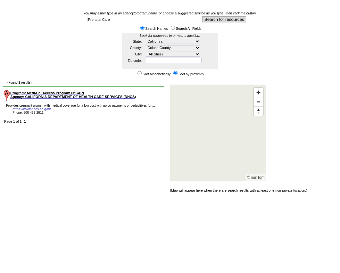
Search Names (156, 28)
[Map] (218, 133)
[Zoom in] (258, 92)
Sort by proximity (191, 74)
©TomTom (255, 177)
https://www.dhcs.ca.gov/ (31, 109)
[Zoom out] (258, 101)
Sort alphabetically (156, 74)
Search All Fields (188, 28)
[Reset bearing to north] (258, 111)
